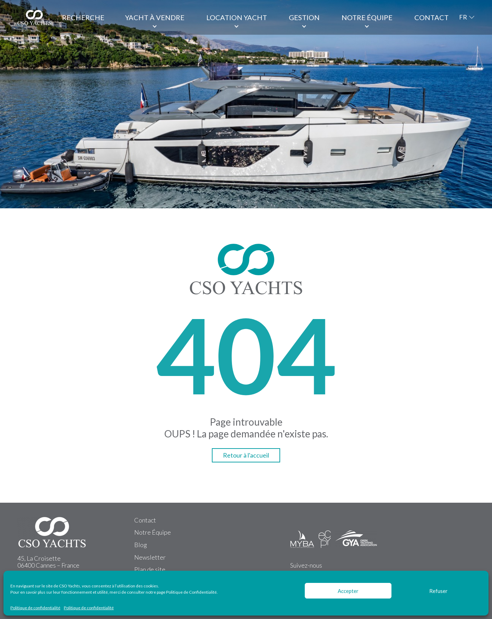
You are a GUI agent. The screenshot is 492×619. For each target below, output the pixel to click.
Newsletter (150, 557)
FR (463, 17)
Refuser (438, 591)
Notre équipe (367, 17)
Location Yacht (236, 17)
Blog (140, 545)
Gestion (304, 17)
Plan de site (149, 569)
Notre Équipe (152, 532)
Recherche (83, 17)
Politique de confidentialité (35, 607)
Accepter (348, 591)
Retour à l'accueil (246, 455)
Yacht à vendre (154, 17)
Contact (431, 17)
